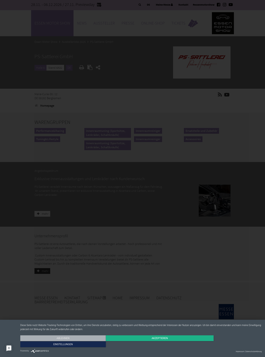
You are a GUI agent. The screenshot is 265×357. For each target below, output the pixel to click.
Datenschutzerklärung (253, 351)
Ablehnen (56, 344)
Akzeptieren (141, 344)
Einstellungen (225, 344)
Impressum (240, 351)
